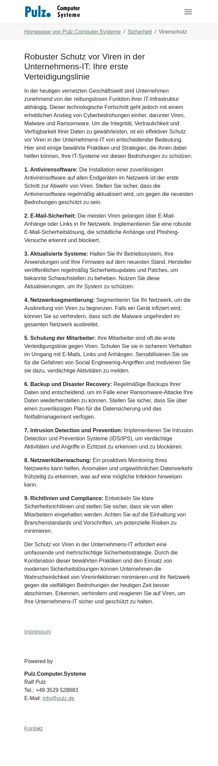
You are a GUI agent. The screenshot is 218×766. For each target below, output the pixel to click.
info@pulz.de (59, 698)
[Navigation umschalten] (188, 12)
